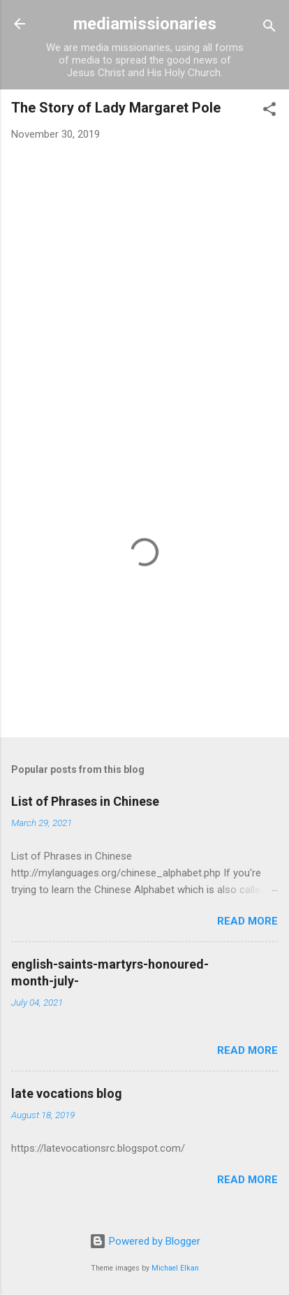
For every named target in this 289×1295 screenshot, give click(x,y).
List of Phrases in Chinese (85, 801)
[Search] (269, 28)
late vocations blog (66, 1093)
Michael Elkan (175, 1268)
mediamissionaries (144, 24)
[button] (269, 111)
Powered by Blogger (144, 1241)
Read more (247, 921)
